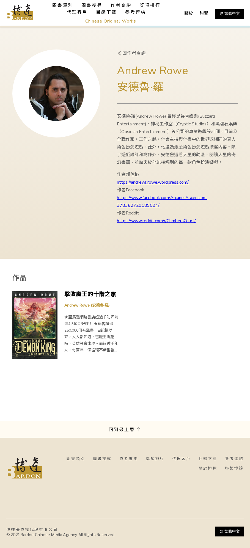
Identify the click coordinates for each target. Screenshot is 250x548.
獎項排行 (150, 5)
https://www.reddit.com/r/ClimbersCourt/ (156, 221)
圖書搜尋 (102, 458)
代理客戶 (77, 12)
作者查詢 (121, 5)
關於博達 (208, 468)
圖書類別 (76, 458)
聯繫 (204, 13)
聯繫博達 (234, 468)
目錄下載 (106, 12)
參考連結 (135, 12)
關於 (188, 13)
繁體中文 (229, 13)
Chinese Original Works (110, 21)
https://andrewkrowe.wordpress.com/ (153, 182)
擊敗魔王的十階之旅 (90, 294)
